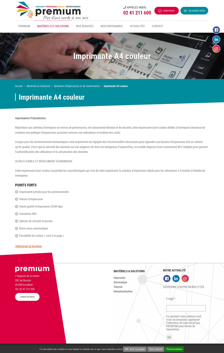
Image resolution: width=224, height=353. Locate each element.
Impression (119, 278)
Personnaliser (175, 349)
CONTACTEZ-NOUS (27, 296)
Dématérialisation (123, 291)
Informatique (120, 282)
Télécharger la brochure (28, 246)
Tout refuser (156, 349)
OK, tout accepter (135, 349)
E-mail (170, 298)
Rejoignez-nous (197, 10)
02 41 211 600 (137, 12)
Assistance (169, 10)
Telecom (118, 287)
